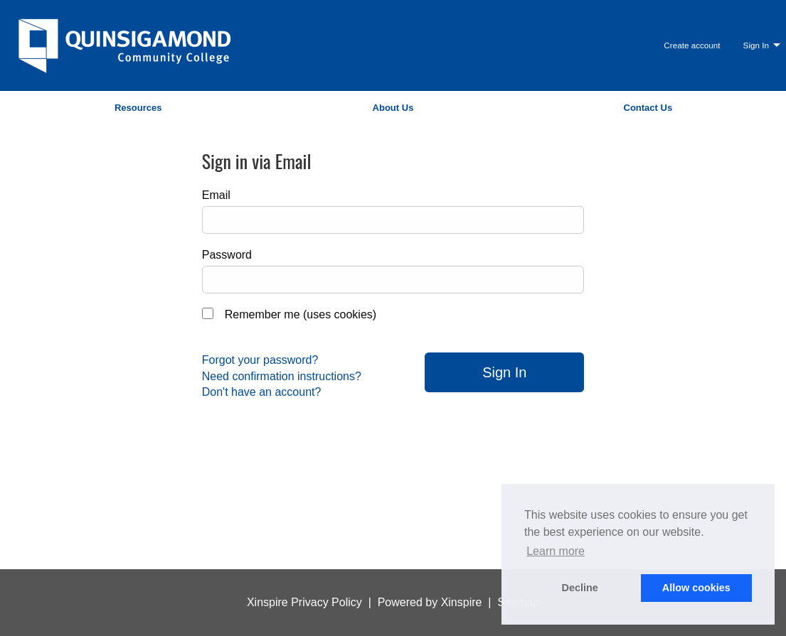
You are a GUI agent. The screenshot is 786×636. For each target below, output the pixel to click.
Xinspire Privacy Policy (304, 602)
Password (227, 255)
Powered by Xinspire (430, 602)
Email (216, 195)
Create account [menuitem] (692, 45)
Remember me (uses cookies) (300, 314)
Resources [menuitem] (138, 107)
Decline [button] (580, 587)
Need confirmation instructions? (281, 376)
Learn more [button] (555, 551)
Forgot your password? (260, 360)
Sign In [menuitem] (756, 45)
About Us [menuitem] (393, 107)
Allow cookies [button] (696, 587)
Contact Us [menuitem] (648, 107)
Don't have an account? (262, 392)
